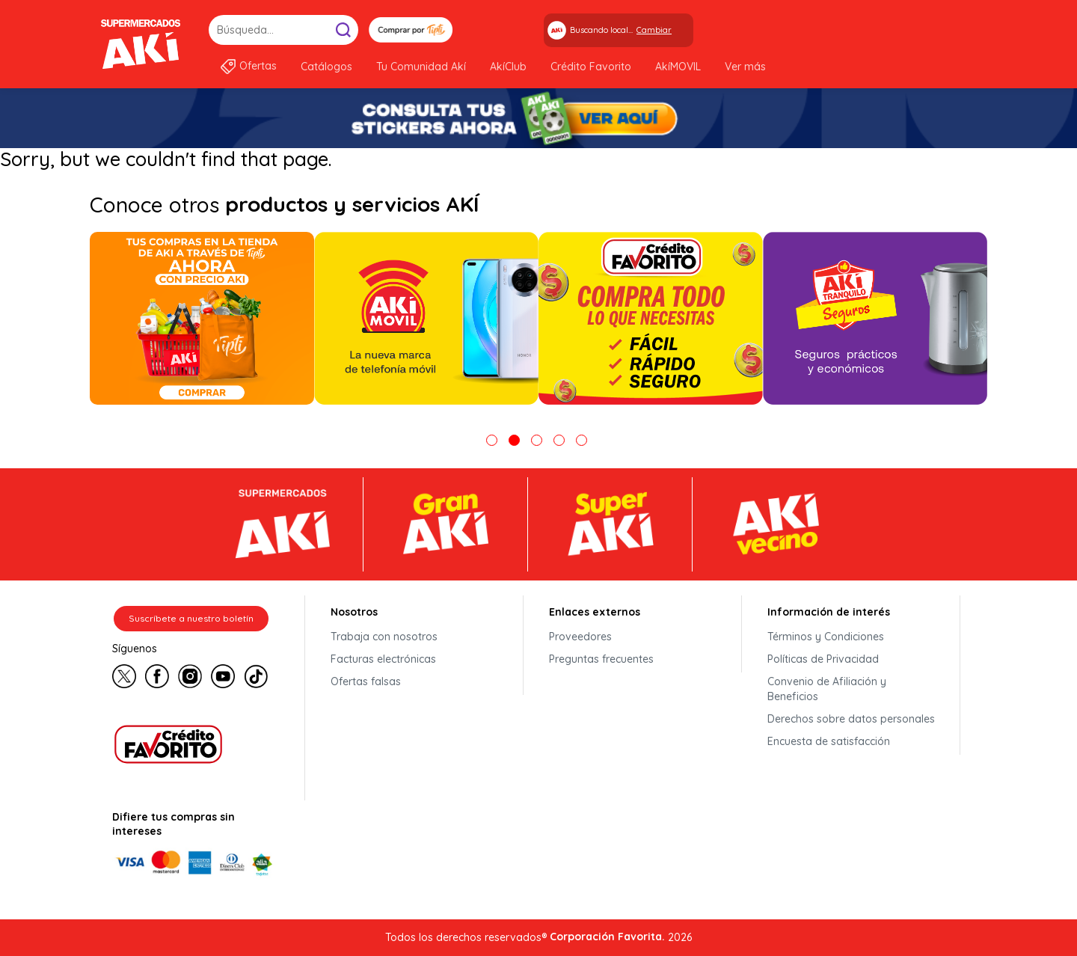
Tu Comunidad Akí (421, 66)
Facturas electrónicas (383, 659)
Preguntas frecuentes (601, 659)
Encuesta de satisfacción (828, 741)
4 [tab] (559, 440)
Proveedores (580, 636)
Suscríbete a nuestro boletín (191, 618)
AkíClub (508, 66)
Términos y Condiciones (825, 636)
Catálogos (326, 66)
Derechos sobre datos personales (851, 719)
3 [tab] (536, 440)
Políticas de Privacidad (823, 659)
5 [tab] (581, 440)
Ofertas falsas (366, 681)
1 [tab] (491, 440)
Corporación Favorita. (607, 936)
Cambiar (654, 30)
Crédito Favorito (590, 66)
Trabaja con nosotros (384, 636)
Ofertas (258, 66)
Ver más (745, 66)
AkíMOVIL (678, 66)
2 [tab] (514, 440)
